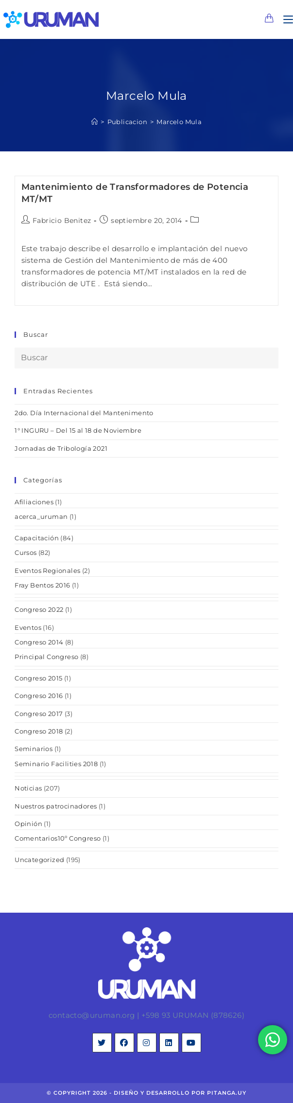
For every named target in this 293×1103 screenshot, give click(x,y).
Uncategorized (39, 860)
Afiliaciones (34, 502)
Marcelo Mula (179, 122)
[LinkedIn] (169, 1042)
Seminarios (33, 749)
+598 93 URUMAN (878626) (192, 1015)
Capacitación (37, 538)
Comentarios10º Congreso (58, 838)
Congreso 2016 (39, 695)
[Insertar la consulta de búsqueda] (146, 358)
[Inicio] (94, 122)
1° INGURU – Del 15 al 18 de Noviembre (78, 430)
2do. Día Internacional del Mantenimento (84, 413)
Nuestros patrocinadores (56, 806)
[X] (102, 1042)
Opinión (28, 823)
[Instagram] (146, 1042)
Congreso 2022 (39, 609)
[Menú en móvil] (284, 19)
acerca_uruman (41, 516)
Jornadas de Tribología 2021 (61, 448)
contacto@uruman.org (92, 1015)
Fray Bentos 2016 (42, 585)
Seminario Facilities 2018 (56, 764)
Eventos (28, 627)
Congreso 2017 (39, 713)
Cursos (25, 552)
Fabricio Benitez (62, 220)
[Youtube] (191, 1042)
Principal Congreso (46, 657)
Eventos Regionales (47, 570)
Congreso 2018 (39, 731)
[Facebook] (124, 1042)
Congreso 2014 (39, 642)
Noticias (28, 788)
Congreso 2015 (38, 678)
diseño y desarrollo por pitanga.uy (180, 1092)
